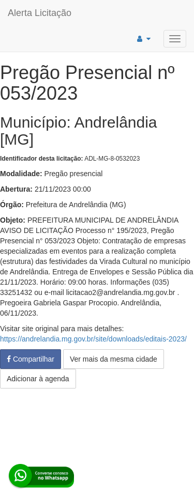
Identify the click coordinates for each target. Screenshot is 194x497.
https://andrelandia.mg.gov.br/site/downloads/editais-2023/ (93, 339)
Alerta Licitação (39, 13)
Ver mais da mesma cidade (113, 359)
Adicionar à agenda (38, 379)
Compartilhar (30, 359)
